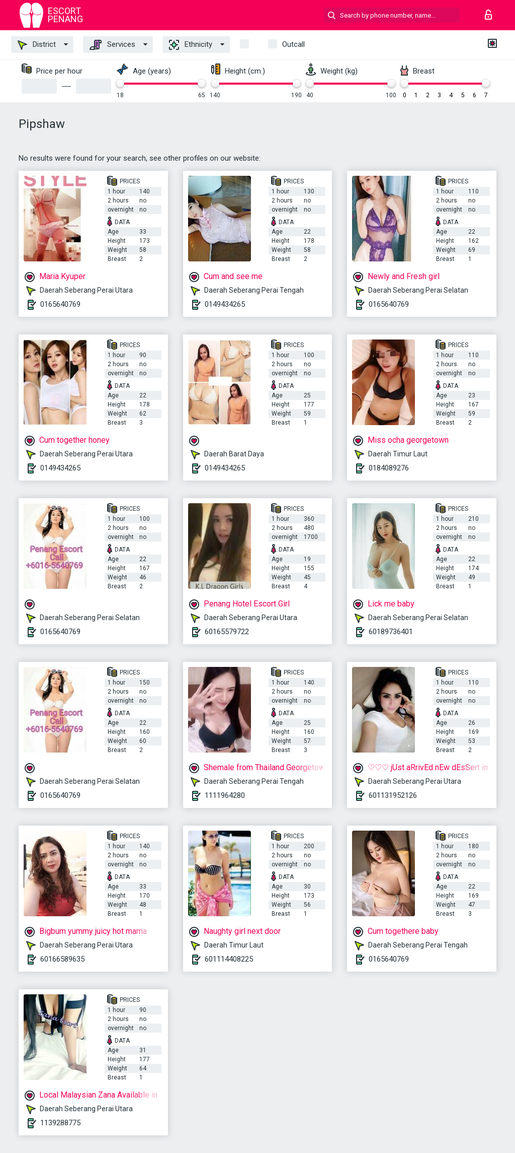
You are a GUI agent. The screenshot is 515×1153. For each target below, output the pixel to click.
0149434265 (225, 304)
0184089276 (389, 467)
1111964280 (225, 795)
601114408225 (229, 959)
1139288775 (60, 1122)
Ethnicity (190, 45)
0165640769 (60, 304)
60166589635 (62, 959)
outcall (293, 44)
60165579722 (227, 631)
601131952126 (393, 795)
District (37, 45)
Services (112, 45)
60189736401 (391, 631)
